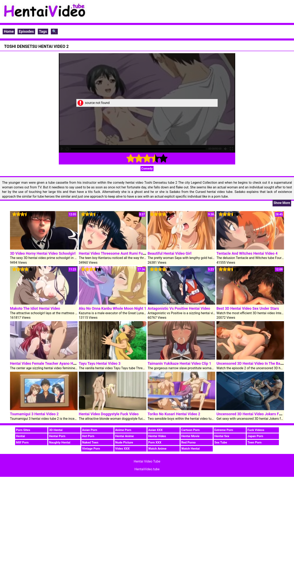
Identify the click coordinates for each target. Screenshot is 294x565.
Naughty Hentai (59, 442)
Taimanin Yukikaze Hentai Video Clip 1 (179, 363)
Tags (43, 31)
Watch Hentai (190, 448)
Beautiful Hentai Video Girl (169, 253)
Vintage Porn (91, 448)
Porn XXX (154, 442)
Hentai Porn (57, 436)
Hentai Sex (221, 436)
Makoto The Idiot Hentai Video (35, 308)
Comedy (147, 168)
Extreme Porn (223, 430)
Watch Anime (157, 448)
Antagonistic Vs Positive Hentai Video (179, 308)
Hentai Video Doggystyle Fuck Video (109, 414)
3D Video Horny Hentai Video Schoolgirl (43, 253)
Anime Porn (123, 430)
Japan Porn (255, 436)
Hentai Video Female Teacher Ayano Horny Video (50, 363)
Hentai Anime (124, 436)
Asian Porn (89, 430)
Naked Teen (90, 442)
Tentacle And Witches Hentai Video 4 (246, 253)
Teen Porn (254, 442)
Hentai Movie (190, 436)
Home (9, 31)
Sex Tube (220, 442)
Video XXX (122, 448)
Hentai (20, 436)
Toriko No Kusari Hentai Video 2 (174, 414)
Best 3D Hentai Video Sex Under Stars (247, 308)
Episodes (26, 31)
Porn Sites (23, 430)
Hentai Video (157, 436)
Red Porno (188, 442)
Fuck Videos (255, 430)
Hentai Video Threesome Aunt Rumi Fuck (113, 253)
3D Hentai (55, 430)
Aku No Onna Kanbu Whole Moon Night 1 (112, 308)
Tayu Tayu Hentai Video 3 (99, 363)
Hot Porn (88, 436)
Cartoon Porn (190, 430)
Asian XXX (155, 430)
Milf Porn (22, 442)
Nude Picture (124, 442)
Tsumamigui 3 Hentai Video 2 (34, 414)
